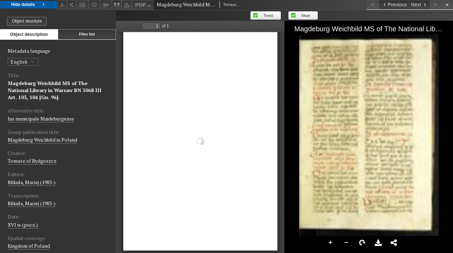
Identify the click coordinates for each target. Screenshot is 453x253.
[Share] (72, 4)
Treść (268, 15)
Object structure (27, 21)
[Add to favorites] (94, 4)
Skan (305, 15)
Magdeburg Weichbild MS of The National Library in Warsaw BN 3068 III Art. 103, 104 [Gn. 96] (54, 90)
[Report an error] (126, 4)
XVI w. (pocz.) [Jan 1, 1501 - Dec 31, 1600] (23, 224)
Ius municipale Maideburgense (41, 118)
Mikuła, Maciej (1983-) (31, 182)
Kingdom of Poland (29, 245)
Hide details (28, 5)
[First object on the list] (373, 4)
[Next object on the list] (419, 4)
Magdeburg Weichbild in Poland (42, 139)
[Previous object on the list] (394, 4)
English (23, 61)
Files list (87, 34)
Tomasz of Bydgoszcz (32, 160)
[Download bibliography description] (106, 5)
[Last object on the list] (435, 4)
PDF (143, 6)
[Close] (447, 4)
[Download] (62, 4)
